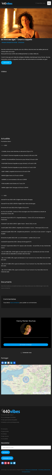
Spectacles (5, 431)
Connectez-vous (26, 352)
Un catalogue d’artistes (9, 417)
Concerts (5, 429)
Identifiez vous (40, 3)
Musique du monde (12, 42)
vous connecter (14, 302)
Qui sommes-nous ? (8, 415)
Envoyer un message (26, 344)
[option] (26, 23)
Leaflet (35, 392)
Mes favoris (5, 436)
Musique (4, 42)
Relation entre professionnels (10, 422)
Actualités (5, 439)
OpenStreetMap (41, 392)
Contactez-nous (7, 458)
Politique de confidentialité (31, 469)
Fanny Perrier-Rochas (26, 321)
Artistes (4, 434)
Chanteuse (21, 42)
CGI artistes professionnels (44, 469)
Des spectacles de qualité (9, 420)
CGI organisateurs (26, 471)
